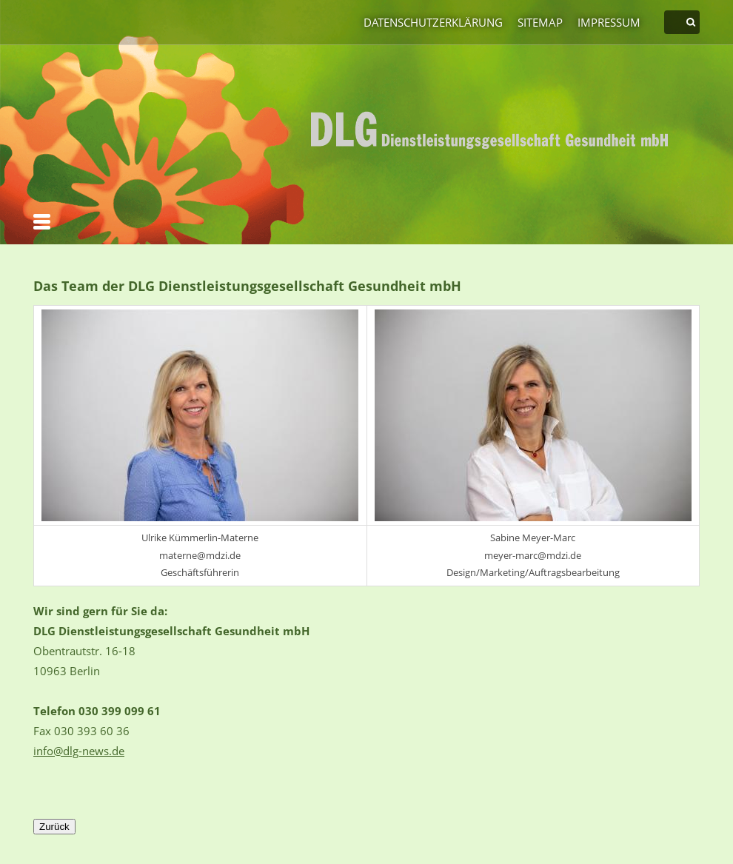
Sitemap (540, 22)
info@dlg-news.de (78, 750)
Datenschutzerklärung (433, 22)
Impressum (609, 22)
